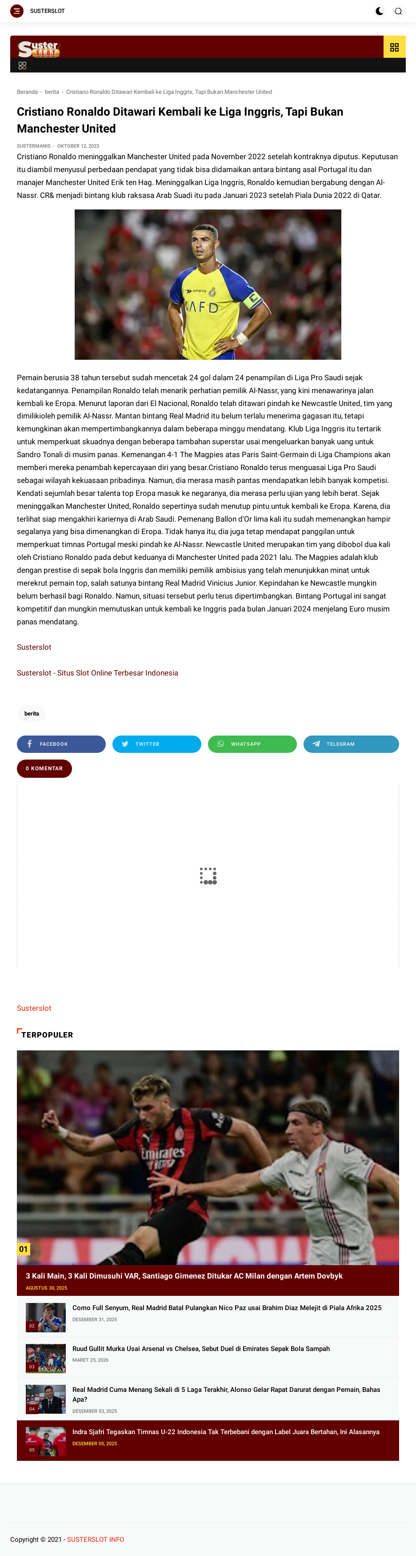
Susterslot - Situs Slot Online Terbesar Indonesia (97, 672)
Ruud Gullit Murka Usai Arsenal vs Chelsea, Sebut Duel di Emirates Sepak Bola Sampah (201, 1349)
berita (52, 91)
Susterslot (34, 647)
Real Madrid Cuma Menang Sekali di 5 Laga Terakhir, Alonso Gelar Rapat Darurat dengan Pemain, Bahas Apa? (226, 1395)
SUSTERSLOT (47, 11)
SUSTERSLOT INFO (95, 1540)
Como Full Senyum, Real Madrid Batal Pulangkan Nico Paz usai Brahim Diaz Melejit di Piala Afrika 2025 (227, 1308)
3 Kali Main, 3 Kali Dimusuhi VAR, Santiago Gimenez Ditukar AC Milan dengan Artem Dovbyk (184, 1275)
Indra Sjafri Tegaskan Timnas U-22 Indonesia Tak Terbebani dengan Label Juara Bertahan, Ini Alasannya (226, 1432)
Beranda (27, 91)
